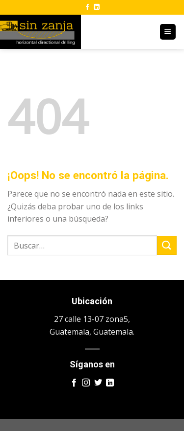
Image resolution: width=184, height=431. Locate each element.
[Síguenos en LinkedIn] (97, 7)
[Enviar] (167, 245)
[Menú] (168, 32)
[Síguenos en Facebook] (87, 7)
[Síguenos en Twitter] (98, 383)
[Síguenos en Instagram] (86, 383)
